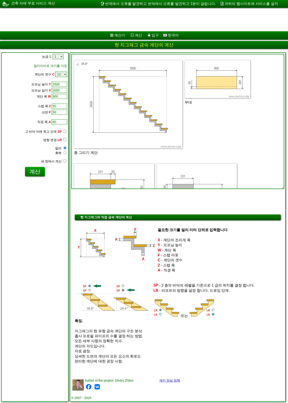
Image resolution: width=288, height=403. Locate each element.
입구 (155, 35)
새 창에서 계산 (53, 161)
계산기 (119, 35)
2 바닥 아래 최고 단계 (46, 131)
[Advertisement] (137, 19)
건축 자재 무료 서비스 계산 (33, 3)
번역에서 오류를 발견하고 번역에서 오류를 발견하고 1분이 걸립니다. (160, 4)
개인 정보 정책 (169, 380)
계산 (138, 35)
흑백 (60, 153)
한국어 (171, 35)
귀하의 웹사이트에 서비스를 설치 (251, 4)
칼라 (60, 148)
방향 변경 (54, 140)
